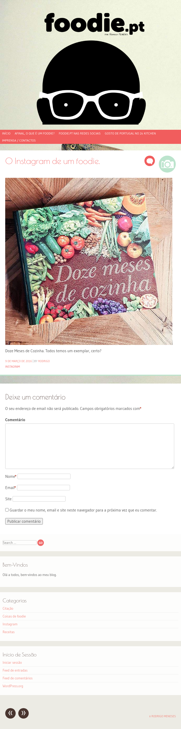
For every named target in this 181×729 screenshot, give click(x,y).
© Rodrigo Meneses (162, 716)
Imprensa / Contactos (19, 140)
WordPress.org (13, 686)
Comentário (15, 419)
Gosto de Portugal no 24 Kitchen (130, 133)
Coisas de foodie (14, 616)
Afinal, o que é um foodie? (35, 133)
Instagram (12, 366)
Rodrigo (44, 361)
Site (8, 498)
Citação (8, 608)
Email (10, 487)
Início (6, 133)
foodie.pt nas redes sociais (80, 133)
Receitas (9, 632)
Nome (10, 476)
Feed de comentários (18, 678)
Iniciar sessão (12, 662)
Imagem (167, 164)
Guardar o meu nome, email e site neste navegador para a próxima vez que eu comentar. (83, 510)
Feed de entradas (15, 670)
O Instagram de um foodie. (52, 161)
